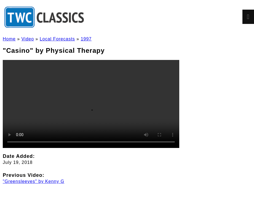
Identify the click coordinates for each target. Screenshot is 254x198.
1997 (86, 39)
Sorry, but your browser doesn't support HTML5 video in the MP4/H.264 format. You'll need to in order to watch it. (91, 104)
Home (9, 39)
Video (27, 39)
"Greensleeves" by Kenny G (33, 181)
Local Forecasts (57, 39)
